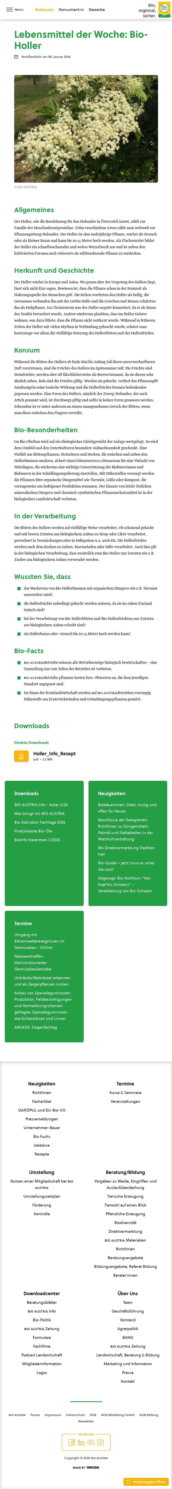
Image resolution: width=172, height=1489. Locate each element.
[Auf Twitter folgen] (81, 1442)
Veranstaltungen (125, 1101)
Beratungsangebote (125, 1257)
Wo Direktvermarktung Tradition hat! (126, 851)
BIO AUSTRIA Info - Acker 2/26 (41, 804)
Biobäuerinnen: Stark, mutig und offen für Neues (127, 808)
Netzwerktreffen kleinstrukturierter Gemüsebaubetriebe (33, 963)
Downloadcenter (42, 1293)
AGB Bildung (148, 1415)
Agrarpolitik (127, 1328)
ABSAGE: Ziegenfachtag (35, 1027)
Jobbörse (42, 1145)
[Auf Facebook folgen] (72, 1442)
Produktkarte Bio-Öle (33, 831)
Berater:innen (125, 1275)
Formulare (42, 1337)
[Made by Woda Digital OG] (86, 1468)
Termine (125, 1084)
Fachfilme (41, 1346)
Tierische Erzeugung (125, 1196)
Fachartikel (41, 1101)
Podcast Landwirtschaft (41, 1355)
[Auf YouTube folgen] (91, 1442)
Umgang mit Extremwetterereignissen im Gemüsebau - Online (39, 941)
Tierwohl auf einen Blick (125, 1205)
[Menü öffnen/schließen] (17, 9)
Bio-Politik (42, 1320)
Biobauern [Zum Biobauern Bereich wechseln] (44, 9)
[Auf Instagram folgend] (100, 1442)
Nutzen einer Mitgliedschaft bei (41, 1184)
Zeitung (41, 1328)
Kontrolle (42, 1213)
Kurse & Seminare (125, 1092)
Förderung (41, 1205)
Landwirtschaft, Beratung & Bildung (127, 1355)
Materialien (125, 1240)
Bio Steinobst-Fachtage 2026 (39, 822)
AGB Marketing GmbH (118, 1415)
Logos (42, 1372)
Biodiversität (125, 1222)
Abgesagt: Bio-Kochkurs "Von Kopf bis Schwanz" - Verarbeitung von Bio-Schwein (125, 884)
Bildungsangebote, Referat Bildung (125, 1266)
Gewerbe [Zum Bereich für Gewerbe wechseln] (97, 9)
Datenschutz (75, 1415)
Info (42, 1311)
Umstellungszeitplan (41, 1196)
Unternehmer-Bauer (42, 1127)
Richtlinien (41, 1092)
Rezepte (42, 1154)
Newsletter (86, 1421)
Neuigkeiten (41, 1084)
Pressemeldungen (42, 1119)
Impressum (53, 1415)
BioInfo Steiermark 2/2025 (37, 839)
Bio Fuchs (41, 1136)
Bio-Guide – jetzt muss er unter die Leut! (126, 866)
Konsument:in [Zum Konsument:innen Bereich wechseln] (71, 9)
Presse (128, 1372)
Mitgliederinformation (42, 1363)
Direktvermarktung (125, 1231)
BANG (127, 1337)
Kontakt (128, 1381)
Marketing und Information (128, 1363)
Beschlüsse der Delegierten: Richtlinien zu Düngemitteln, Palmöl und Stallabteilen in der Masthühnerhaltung (125, 829)
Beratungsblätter (42, 1302)
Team (127, 1302)
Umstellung (41, 1172)
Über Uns (128, 1293)
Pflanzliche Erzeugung (125, 1213)
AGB (93, 1415)
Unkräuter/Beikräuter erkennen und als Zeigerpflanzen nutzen (42, 981)
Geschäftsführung (128, 1311)
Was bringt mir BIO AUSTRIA (39, 813)
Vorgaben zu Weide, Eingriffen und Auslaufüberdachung (125, 1184)
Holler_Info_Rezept (54, 753)
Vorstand (128, 1320)
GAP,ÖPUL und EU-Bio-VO (42, 1110)
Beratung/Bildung (125, 1172)
